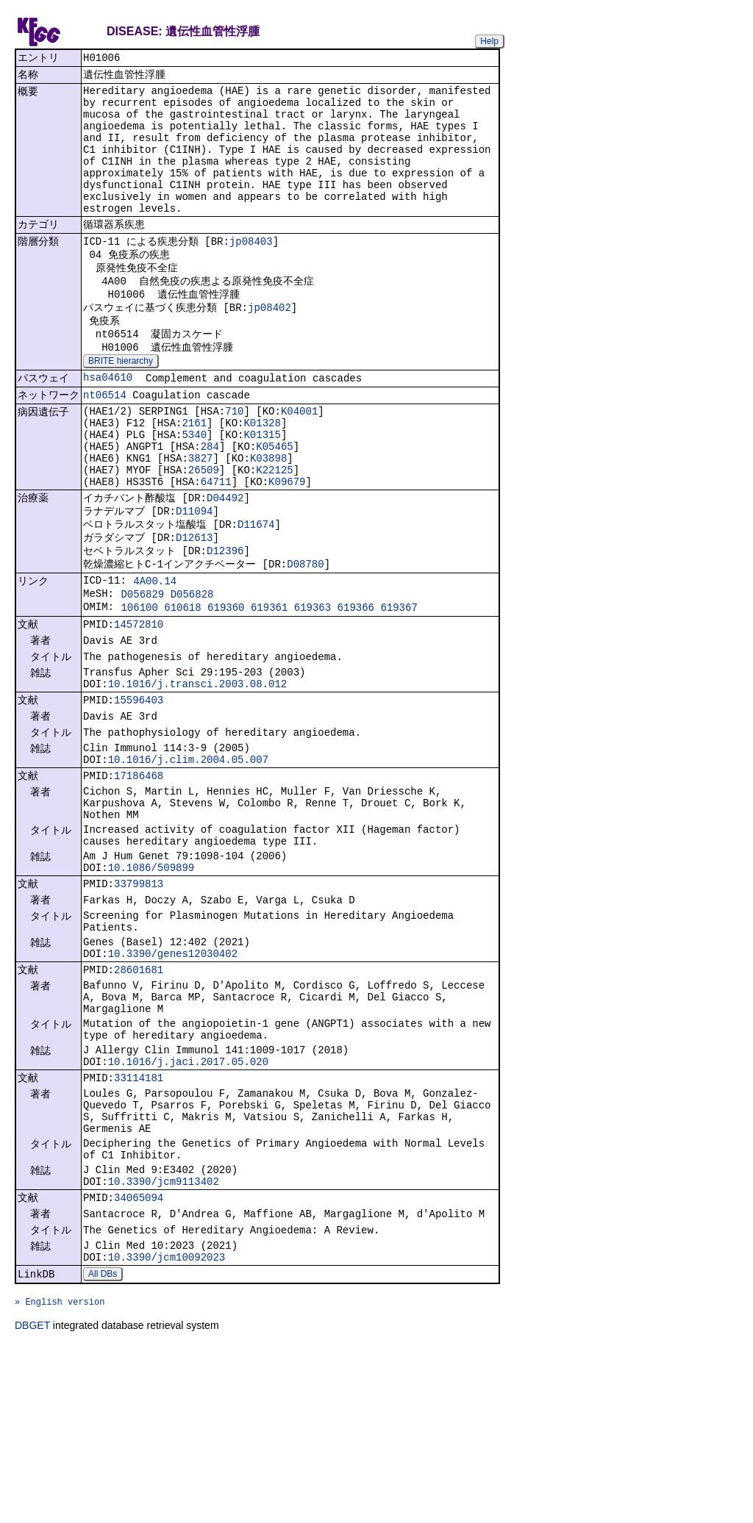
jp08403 (251, 271)
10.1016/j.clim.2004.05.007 (188, 854)
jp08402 (269, 344)
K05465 (274, 502)
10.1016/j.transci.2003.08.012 (198, 770)
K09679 (286, 544)
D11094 (194, 576)
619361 (269, 685)
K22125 (274, 530)
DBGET (32, 1502)
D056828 (192, 669)
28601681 (138, 1096)
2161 (194, 474)
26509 (203, 530)
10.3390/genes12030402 (173, 1077)
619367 (398, 685)
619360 (225, 685)
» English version (59, 1476)
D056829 (142, 669)
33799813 (138, 998)
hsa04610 (107, 422)
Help (489, 41)
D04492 (225, 561)
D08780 (305, 635)
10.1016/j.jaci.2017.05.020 (188, 1202)
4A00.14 (154, 654)
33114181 (138, 1221)
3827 (200, 516)
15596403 (138, 788)
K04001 (299, 460)
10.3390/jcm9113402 (163, 1341)
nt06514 (104, 442)
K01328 (261, 474)
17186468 (138, 873)
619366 (355, 685)
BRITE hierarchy (120, 404)
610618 (182, 685)
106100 (139, 685)
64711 (216, 544)
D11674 (256, 591)
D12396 (225, 620)
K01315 (261, 488)
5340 (194, 488)
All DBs (102, 1444)
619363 (312, 685)
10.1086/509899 (151, 979)
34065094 (138, 1359)
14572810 (138, 704)
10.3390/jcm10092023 (167, 1426)
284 (210, 502)
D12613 (194, 605)
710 (234, 460)
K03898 (268, 516)
